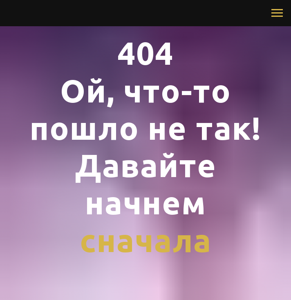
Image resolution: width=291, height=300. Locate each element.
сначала (146, 240)
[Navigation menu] (277, 13)
